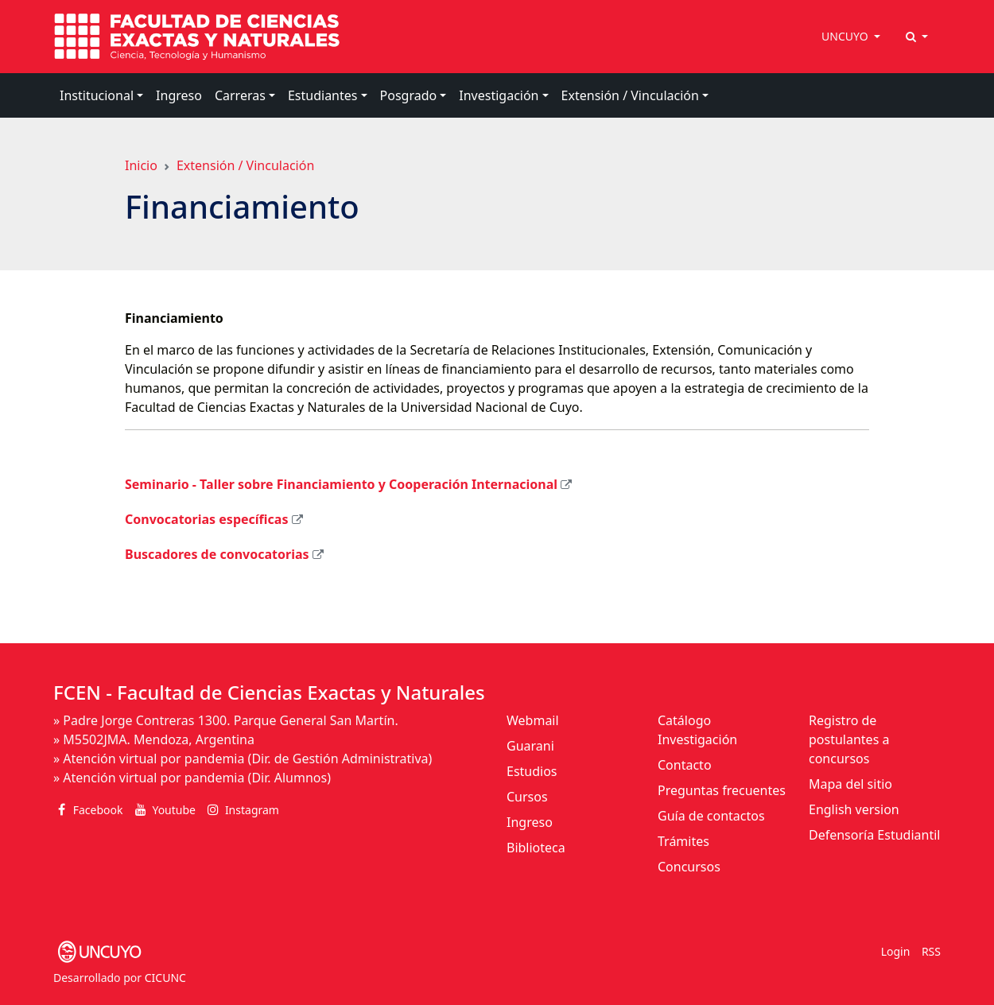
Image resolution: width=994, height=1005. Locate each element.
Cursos (527, 796)
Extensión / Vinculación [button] (630, 95)
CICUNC (165, 977)
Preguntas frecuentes (722, 790)
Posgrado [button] (408, 95)
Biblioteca (536, 847)
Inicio (141, 165)
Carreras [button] (240, 95)
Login (896, 951)
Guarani (530, 746)
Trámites (683, 841)
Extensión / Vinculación (245, 165)
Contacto (685, 765)
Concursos (689, 866)
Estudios (532, 771)
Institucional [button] (97, 95)
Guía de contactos (711, 816)
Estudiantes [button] (323, 95)
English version (854, 809)
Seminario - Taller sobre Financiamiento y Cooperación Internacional (341, 484)
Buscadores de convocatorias (217, 554)
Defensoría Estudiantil (874, 835)
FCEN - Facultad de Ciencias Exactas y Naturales (269, 692)
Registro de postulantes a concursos (849, 739)
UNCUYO (846, 36)
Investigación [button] (498, 95)
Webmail (533, 720)
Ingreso (179, 95)
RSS (931, 951)
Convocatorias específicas (206, 519)
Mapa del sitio (850, 784)
